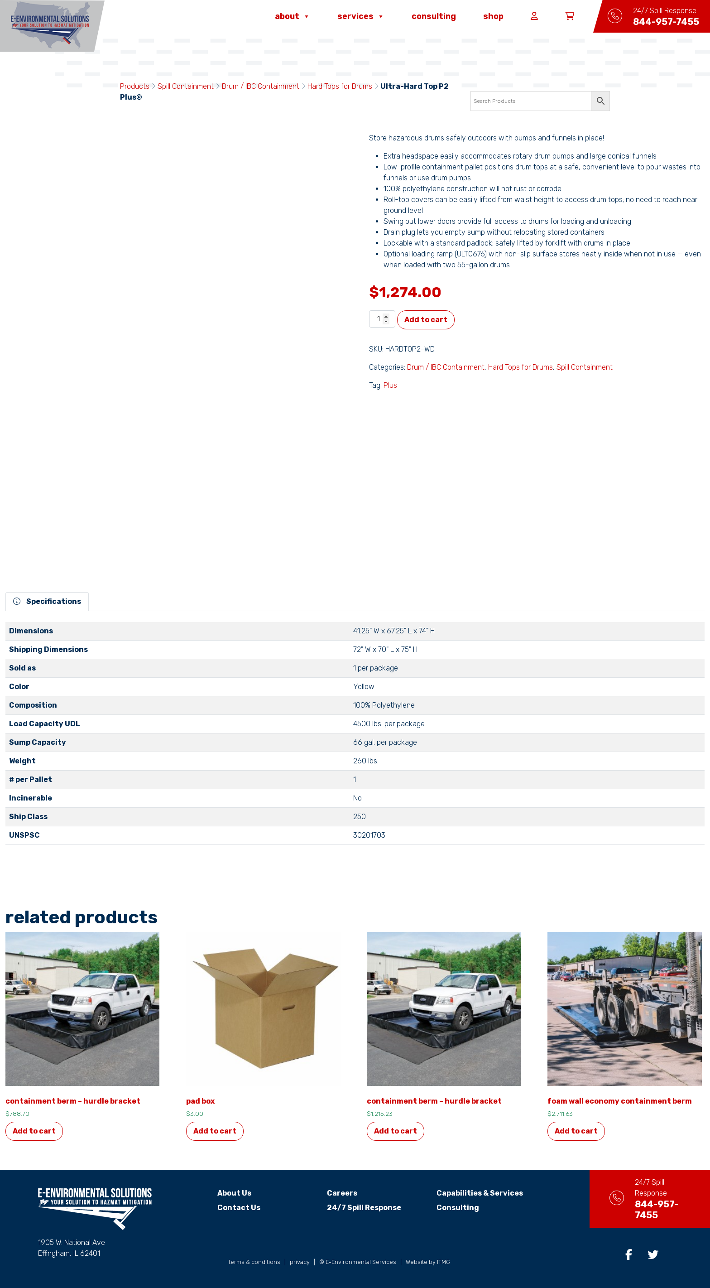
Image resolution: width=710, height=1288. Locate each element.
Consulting (434, 16)
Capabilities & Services (471, 1193)
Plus (390, 385)
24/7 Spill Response (356, 1207)
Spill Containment (186, 86)
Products (134, 86)
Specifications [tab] (47, 601)
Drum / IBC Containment (260, 86)
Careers (334, 1193)
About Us (227, 1193)
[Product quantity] (382, 319)
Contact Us (231, 1207)
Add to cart (425, 319)
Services (360, 16)
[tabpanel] (355, 737)
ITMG (443, 1262)
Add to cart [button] (34, 1131)
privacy (300, 1262)
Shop (493, 16)
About (292, 16)
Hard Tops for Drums (339, 86)
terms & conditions (254, 1262)
